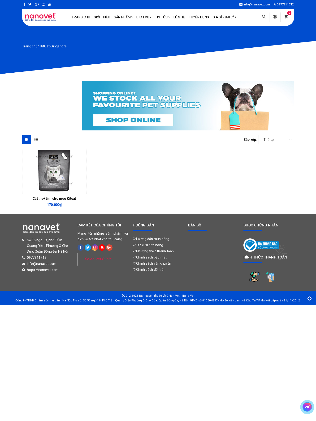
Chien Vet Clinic (98, 259)
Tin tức (162, 17)
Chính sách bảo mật (150, 257)
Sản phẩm (123, 17)
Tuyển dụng (199, 17)
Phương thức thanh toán (153, 251)
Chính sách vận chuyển (152, 263)
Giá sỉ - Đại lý (224, 17)
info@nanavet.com (256, 4)
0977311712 (285, 4)
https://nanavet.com (43, 270)
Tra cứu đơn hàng (148, 245)
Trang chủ (81, 17)
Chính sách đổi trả (148, 269)
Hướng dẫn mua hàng (151, 239)
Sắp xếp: (250, 140)
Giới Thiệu (102, 17)
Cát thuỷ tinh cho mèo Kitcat (54, 198)
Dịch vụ (143, 17)
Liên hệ (179, 17)
